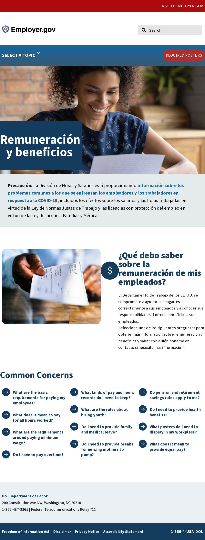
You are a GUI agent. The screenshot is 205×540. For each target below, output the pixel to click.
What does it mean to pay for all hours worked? (37, 417)
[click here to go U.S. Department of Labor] (25, 495)
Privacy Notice (87, 531)
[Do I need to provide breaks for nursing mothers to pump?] (74, 444)
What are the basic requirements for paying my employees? (39, 398)
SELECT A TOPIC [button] (21, 54)
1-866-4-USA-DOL (187, 531)
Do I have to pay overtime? (38, 454)
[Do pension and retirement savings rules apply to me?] (143, 392)
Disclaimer (62, 531)
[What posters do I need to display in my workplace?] (143, 426)
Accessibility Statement (123, 531)
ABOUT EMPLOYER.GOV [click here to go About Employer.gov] (182, 5)
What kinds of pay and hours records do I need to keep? (107, 395)
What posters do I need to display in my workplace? (174, 429)
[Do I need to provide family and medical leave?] (74, 426)
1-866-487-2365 (15, 509)
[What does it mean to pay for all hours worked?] (6, 415)
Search (141, 24)
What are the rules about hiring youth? (104, 412)
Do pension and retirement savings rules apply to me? (175, 395)
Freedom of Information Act (25, 531)
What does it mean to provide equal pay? (170, 446)
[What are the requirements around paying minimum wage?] (6, 432)
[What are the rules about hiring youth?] (74, 409)
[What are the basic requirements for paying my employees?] (6, 392)
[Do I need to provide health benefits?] (143, 409)
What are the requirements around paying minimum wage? (38, 437)
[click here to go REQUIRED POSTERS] (184, 55)
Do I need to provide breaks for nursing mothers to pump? (107, 449)
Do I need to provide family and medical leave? (106, 429)
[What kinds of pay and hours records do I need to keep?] (74, 392)
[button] (31, 55)
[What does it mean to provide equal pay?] (143, 444)
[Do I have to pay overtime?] (6, 454)
